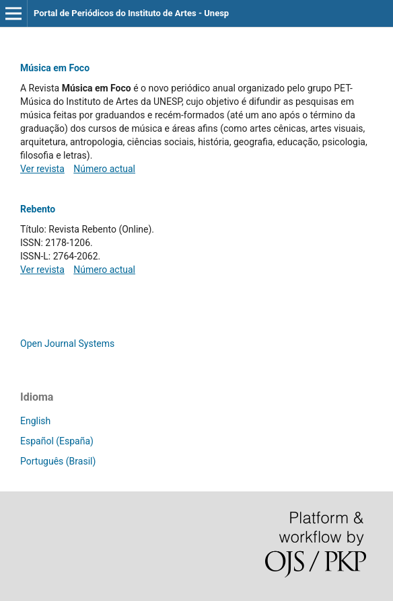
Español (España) (57, 441)
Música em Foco (55, 68)
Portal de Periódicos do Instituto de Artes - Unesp (131, 13)
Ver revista (42, 168)
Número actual (104, 168)
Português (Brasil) (58, 461)
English (35, 420)
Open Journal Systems (67, 343)
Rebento (37, 209)
